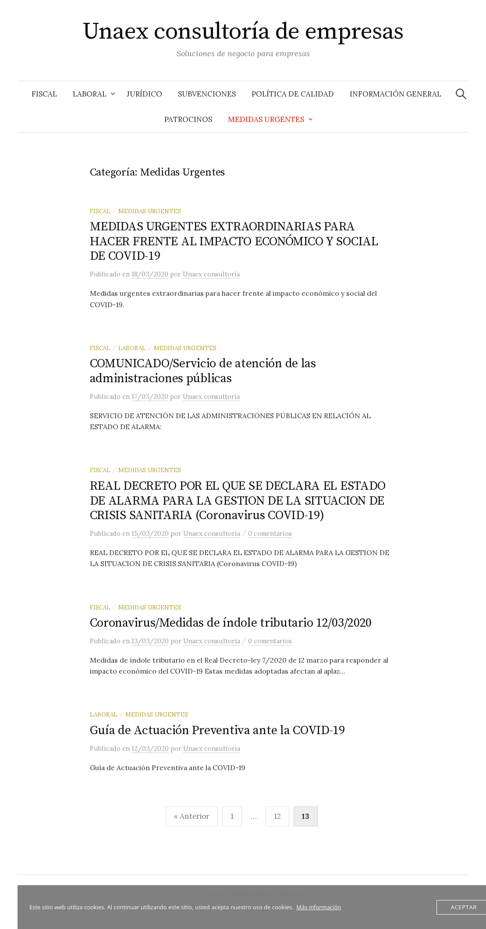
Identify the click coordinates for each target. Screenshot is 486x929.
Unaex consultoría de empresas (242, 32)
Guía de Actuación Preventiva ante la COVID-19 (217, 730)
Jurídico (144, 94)
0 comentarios (270, 533)
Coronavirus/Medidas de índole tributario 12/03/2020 (231, 623)
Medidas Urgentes (266, 119)
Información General (395, 94)
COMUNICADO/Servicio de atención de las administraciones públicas (203, 371)
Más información (318, 907)
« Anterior (191, 816)
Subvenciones (207, 94)
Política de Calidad (293, 94)
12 (277, 816)
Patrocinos (188, 119)
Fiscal (44, 94)
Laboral (89, 94)
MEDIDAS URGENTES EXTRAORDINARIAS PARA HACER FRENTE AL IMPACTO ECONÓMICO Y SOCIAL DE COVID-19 (234, 241)
